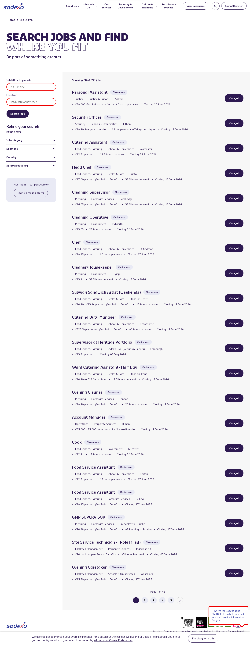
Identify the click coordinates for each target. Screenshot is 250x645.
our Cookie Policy (148, 636)
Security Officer (86, 117)
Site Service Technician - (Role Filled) (106, 542)
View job (234, 98)
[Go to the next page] (180, 600)
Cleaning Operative (90, 217)
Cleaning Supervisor (91, 192)
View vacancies (196, 5)
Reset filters (13, 131)
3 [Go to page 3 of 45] (153, 600)
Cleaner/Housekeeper (92, 267)
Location (11, 95)
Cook (77, 442)
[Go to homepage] (13, 5)
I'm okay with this (203, 638)
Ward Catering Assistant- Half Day (104, 367)
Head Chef (82, 167)
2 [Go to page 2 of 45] (145, 600)
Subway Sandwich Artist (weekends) (106, 292)
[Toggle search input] (216, 6)
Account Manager (88, 417)
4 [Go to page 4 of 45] (162, 600)
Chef (76, 242)
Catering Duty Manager (94, 317)
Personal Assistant (90, 92)
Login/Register (234, 5)
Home (11, 20)
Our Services (106, 6)
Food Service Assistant (93, 467)
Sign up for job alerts (31, 193)
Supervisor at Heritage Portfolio (102, 342)
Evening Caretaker (89, 567)
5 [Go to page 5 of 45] (171, 600)
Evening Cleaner (87, 392)
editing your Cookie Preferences (113, 640)
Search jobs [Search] (17, 113)
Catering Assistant (89, 142)
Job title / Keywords (18, 80)
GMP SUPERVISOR (88, 517)
